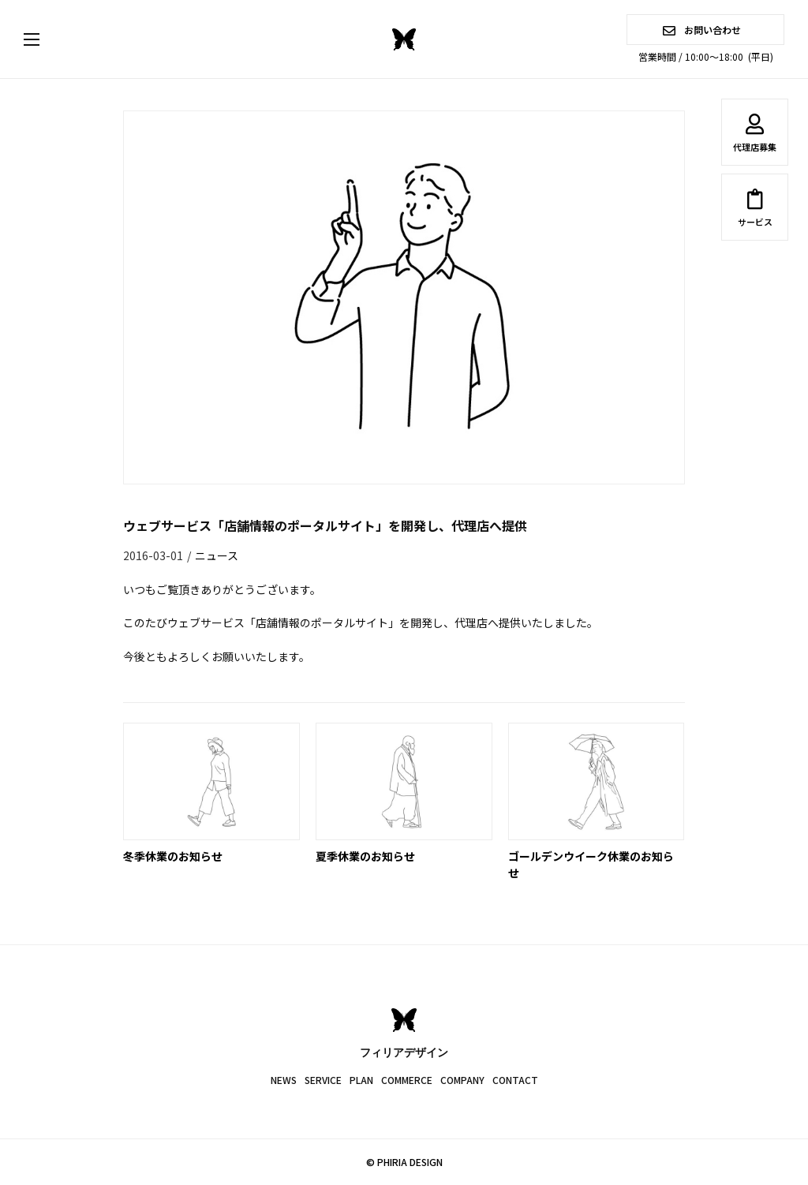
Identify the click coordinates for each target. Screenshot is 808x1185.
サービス (754, 210)
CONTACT (515, 1079)
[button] (47, 39)
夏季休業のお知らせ (365, 856)
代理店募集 (754, 135)
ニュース (216, 555)
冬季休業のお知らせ (173, 856)
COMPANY (462, 1079)
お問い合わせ (702, 29)
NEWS (284, 1079)
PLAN (361, 1079)
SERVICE (323, 1079)
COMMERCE (406, 1079)
